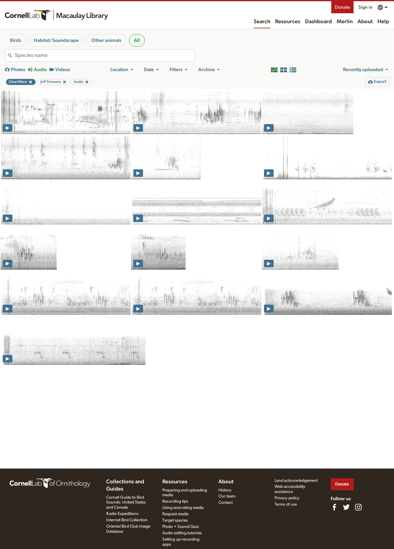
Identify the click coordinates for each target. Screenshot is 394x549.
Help (383, 21)
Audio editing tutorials (182, 533)
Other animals (106, 40)
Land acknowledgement (296, 480)
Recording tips (175, 501)
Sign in (365, 7)
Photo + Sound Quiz (180, 527)
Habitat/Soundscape (56, 40)
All (137, 40)
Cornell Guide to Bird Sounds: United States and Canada (126, 502)
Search (262, 21)
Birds (15, 40)
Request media (175, 514)
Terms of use (286, 504)
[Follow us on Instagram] (358, 507)
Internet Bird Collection (127, 520)
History (224, 490)
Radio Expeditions (122, 514)
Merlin (345, 21)
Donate (342, 7)
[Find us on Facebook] (334, 507)
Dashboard (318, 21)
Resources (287, 21)
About (365, 21)
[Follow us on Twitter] (346, 507)
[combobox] (104, 55)
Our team (226, 496)
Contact (225, 502)
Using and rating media (183, 508)
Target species (175, 520)
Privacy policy (287, 498)
